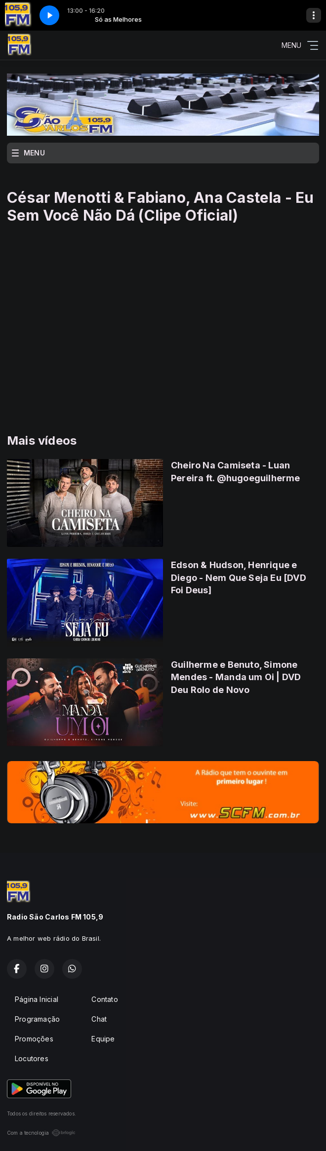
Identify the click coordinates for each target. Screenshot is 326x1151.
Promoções (34, 1039)
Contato (104, 999)
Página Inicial (36, 999)
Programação (37, 1019)
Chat (99, 1019)
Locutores (31, 1058)
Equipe (103, 1039)
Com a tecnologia (41, 1132)
